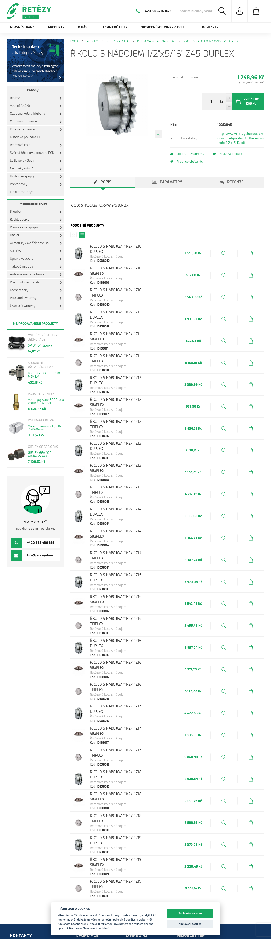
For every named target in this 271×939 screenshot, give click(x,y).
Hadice (36, 235)
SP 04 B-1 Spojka (40, 345)
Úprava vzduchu (36, 259)
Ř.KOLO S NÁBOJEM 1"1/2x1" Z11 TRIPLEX (128, 345)
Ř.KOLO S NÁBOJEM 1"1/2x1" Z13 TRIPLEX (129, 462)
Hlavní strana (22, 27)
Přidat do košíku (247, 101)
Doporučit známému (187, 153)
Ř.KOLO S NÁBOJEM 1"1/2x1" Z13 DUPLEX (128, 423)
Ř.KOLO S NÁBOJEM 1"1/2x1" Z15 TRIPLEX (129, 579)
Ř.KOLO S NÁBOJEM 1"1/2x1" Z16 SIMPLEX (129, 618)
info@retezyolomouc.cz (44, 555)
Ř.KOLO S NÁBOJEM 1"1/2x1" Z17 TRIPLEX (128, 696)
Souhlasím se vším (190, 913)
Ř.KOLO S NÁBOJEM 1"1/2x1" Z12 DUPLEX (128, 364)
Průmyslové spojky (36, 227)
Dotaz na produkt (230, 153)
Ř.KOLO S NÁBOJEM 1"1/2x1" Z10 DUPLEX (128, 247)
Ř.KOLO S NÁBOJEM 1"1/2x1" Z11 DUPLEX (128, 306)
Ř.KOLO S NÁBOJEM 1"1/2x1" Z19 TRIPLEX (129, 812)
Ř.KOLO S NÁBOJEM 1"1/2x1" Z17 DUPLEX (128, 657)
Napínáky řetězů (36, 168)
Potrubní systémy (36, 298)
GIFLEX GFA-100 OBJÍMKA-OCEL (39, 454)
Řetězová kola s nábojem (155, 41)
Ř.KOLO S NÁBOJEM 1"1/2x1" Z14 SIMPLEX (129, 501)
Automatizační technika (36, 274)
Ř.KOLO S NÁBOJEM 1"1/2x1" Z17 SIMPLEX (129, 676)
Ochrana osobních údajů (146, 883)
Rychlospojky (36, 219)
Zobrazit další (167, 839)
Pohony (33, 90)
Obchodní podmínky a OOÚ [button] (164, 27)
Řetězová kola (36, 145)
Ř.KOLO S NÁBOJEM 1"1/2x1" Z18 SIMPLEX (129, 734)
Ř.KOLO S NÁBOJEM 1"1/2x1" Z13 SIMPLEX (129, 442)
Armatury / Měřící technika (36, 243)
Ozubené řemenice (36, 121)
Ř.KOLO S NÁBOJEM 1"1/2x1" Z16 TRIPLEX (129, 637)
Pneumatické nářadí (36, 282)
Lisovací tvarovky (36, 306)
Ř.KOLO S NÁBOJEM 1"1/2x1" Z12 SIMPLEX (129, 384)
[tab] (102, 182)
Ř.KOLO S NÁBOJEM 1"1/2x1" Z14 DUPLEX (128, 481)
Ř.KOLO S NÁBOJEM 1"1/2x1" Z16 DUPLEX (128, 598)
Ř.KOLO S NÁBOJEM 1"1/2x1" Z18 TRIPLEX (129, 754)
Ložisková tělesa (36, 160)
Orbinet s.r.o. (31, 931)
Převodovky (36, 184)
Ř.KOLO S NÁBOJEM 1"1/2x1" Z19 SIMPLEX (129, 793)
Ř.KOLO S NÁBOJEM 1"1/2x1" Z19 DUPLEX (128, 773)
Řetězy (36, 98)
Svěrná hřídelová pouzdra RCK (36, 153)
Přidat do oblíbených (187, 161)
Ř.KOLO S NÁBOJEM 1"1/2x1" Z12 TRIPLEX (129, 403)
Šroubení (36, 212)
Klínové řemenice (36, 129)
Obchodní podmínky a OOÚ (97, 898)
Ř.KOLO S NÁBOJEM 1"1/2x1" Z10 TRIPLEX (129, 286)
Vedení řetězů (36, 106)
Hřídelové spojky (36, 176)
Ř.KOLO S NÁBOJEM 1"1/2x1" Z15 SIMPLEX (129, 559)
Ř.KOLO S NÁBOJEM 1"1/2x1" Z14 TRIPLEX (129, 520)
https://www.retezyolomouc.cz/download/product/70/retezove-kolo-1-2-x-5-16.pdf (240, 138)
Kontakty (210, 27)
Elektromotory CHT (24, 192)
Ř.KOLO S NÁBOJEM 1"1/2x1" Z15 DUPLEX (128, 540)
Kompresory (36, 290)
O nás (82, 27)
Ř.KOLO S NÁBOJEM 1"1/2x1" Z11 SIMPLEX (129, 325)
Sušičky (36, 251)
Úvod (74, 41)
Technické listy (114, 27)
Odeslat (219, 901)
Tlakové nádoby (36, 266)
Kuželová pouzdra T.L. (25, 137)
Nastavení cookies (190, 923)
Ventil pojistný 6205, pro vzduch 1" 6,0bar (46, 401)
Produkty (56, 27)
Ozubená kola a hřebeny (36, 113)
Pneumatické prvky (33, 203)
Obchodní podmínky (143, 878)
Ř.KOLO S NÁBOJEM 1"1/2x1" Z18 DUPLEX (128, 715)
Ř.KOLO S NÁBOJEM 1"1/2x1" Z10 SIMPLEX (129, 267)
